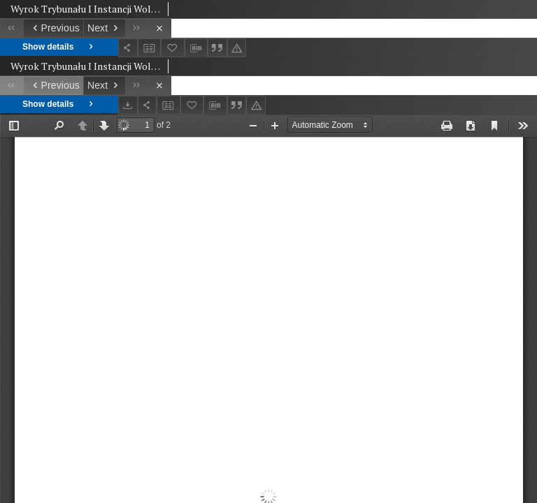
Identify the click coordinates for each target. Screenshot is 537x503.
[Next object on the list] (104, 28)
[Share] (128, 47)
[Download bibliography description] (196, 48)
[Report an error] (237, 47)
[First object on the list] (11, 28)
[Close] (159, 28)
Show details (59, 47)
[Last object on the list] (136, 28)
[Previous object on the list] (53, 28)
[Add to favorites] (173, 47)
